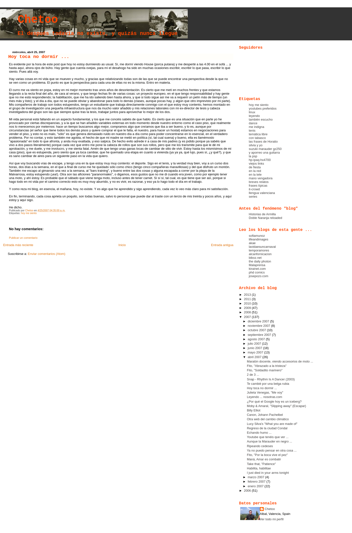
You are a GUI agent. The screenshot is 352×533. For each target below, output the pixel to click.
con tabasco (257, 138)
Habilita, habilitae (259, 468)
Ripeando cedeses (260, 446)
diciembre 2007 (259, 321)
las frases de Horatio (263, 141)
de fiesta (255, 167)
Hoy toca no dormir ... (262, 388)
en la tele (255, 174)
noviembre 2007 (259, 326)
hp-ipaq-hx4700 (260, 160)
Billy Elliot (253, 410)
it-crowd (254, 189)
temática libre (258, 134)
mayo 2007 (256, 352)
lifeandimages (258, 239)
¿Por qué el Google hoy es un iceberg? (274, 401)
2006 (248, 490)
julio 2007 (255, 343)
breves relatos (259, 182)
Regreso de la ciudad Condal (267, 428)
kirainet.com (257, 269)
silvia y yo (256, 145)
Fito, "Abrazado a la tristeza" (266, 366)
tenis (252, 130)
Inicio (122, 245)
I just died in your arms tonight (268, 473)
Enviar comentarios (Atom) (46, 254)
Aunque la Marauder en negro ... (269, 441)
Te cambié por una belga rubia (268, 384)
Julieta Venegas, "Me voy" (265, 392)
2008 (248, 312)
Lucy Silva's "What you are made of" (272, 424)
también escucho (261, 119)
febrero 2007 (257, 481)
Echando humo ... (259, 432)
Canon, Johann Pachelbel (265, 415)
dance (253, 123)
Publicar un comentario (23, 237)
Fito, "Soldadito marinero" (265, 370)
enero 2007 (256, 486)
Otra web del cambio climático (268, 419)
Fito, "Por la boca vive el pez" (267, 455)
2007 (248, 317)
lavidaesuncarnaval (262, 247)
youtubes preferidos (262, 108)
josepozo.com (258, 276)
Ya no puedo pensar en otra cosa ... (272, 450)
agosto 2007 (257, 339)
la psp (253, 156)
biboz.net (255, 258)
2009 (248, 308)
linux (252, 112)
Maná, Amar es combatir (264, 459)
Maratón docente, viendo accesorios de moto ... (280, 361)
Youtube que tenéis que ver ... (267, 437)
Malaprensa (257, 265)
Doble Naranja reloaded (265, 218)
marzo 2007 (256, 477)
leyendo (254, 116)
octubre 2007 (257, 330)
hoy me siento (29, 213)
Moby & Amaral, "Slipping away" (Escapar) (276, 406)
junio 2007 (255, 348)
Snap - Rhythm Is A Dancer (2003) (271, 379)
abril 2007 (255, 357)
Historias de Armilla (262, 214)
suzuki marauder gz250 (265, 149)
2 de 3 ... (253, 374)
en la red (255, 171)
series (253, 196)
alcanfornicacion (260, 254)
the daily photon (260, 261)
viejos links (256, 163)
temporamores (259, 250)
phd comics (257, 272)
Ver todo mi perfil (272, 519)
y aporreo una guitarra (264, 152)
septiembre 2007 (260, 335)
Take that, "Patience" (261, 464)
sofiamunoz (257, 236)
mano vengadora (261, 178)
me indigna (256, 127)
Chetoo (38, 19)
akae (252, 243)
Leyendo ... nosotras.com (264, 397)
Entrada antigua (222, 245)
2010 (248, 303)
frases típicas (258, 185)
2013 (248, 294)
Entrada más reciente (18, 245)
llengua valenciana (262, 193)
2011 (248, 299)
